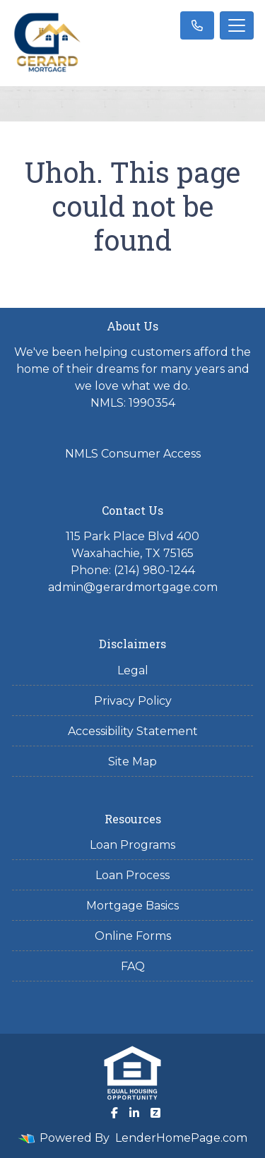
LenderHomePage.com (181, 1138)
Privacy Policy (133, 701)
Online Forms (133, 936)
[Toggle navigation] (237, 25)
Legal (132, 670)
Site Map (132, 761)
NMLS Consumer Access (133, 453)
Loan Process (132, 875)
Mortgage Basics (132, 905)
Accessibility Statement (133, 731)
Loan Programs (132, 845)
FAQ (133, 966)
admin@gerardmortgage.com (133, 587)
